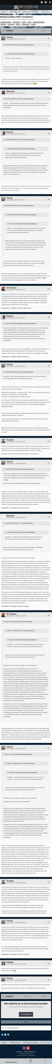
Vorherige (9, 31)
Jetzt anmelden (26, 1014)
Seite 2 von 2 (27, 31)
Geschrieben (15, 39)
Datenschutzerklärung (30, 1051)
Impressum (19, 1051)
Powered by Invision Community (26, 1055)
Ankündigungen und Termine (26, 19)
